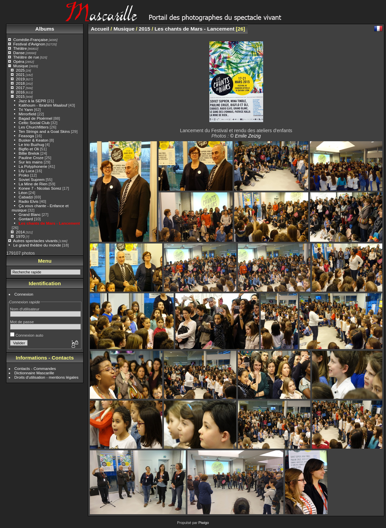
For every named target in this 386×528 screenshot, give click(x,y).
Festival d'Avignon (29, 44)
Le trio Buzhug (31, 144)
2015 (20, 96)
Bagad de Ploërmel (35, 118)
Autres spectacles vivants (35, 240)
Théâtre (20, 48)
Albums (44, 29)
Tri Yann (26, 109)
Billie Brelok (29, 153)
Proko (24, 175)
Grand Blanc (29, 214)
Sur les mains (30, 162)
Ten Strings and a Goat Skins (44, 131)
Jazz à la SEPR (32, 101)
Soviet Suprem (31, 179)
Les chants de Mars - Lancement (49, 223)
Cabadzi (26, 197)
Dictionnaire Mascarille (34, 373)
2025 (20, 70)
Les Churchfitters (33, 127)
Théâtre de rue (26, 57)
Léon (23, 192)
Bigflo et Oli (29, 149)
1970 (20, 236)
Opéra (18, 61)
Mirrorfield (27, 114)
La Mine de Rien (33, 184)
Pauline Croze (31, 157)
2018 (20, 83)
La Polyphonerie (33, 166)
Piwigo (203, 523)
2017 (20, 87)
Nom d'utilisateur (24, 309)
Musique (20, 66)
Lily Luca (26, 170)
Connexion (23, 294)
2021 (20, 74)
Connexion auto (26, 335)
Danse (19, 52)
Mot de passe (22, 321)
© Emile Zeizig (245, 136)
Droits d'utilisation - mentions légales (46, 377)
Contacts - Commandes (35, 368)
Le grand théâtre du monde (37, 245)
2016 (20, 92)
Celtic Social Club (34, 122)
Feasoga (26, 136)
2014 (20, 232)
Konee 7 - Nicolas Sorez (40, 188)
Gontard (26, 219)
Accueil (100, 29)
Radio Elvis (28, 201)
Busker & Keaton (33, 140)
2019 (20, 79)
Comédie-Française (30, 39)
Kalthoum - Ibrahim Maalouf (43, 105)
